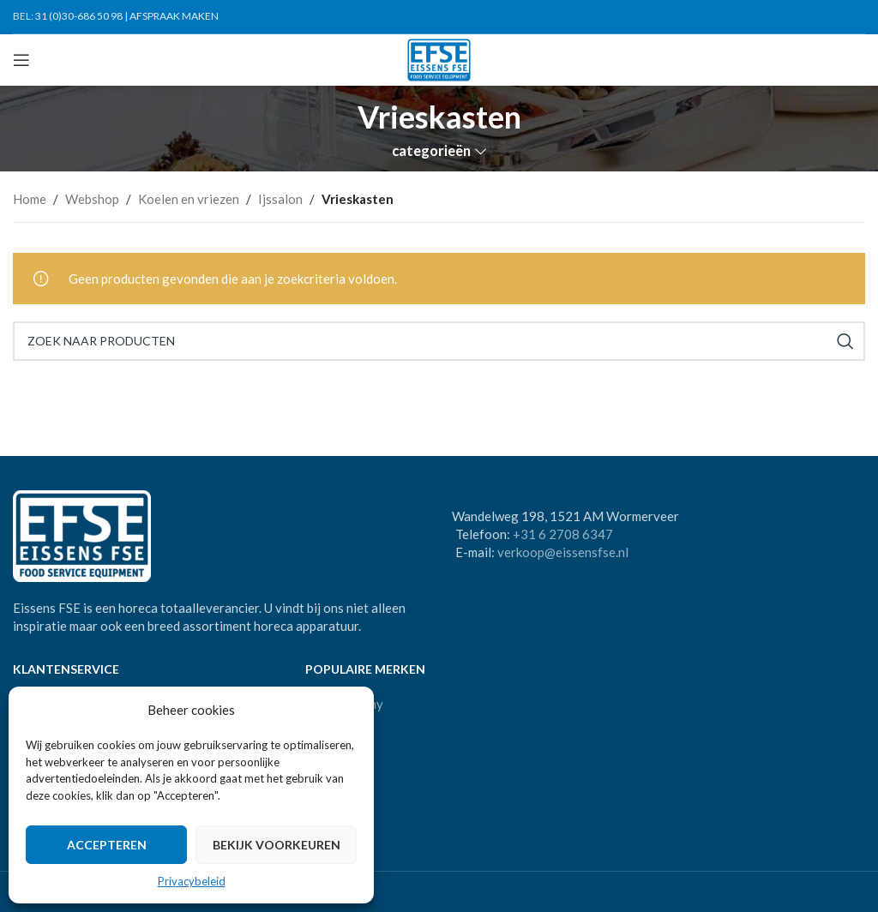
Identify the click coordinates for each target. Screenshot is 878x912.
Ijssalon (280, 199)
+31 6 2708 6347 (563, 534)
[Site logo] (439, 58)
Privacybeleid (192, 881)
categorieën (431, 151)
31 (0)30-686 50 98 (79, 15)
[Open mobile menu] (21, 60)
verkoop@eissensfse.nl (562, 552)
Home (29, 199)
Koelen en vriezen (188, 199)
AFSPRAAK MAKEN (174, 15)
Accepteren (107, 844)
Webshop (92, 199)
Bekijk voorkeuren (276, 844)
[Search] (439, 341)
